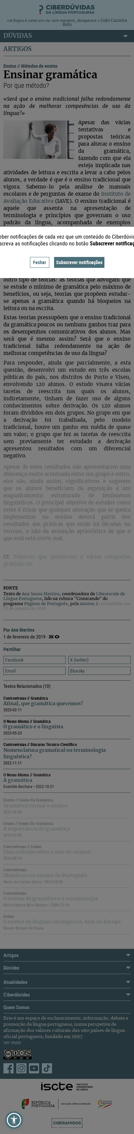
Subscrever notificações (79, 262)
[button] (14, 1120)
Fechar (39, 262)
